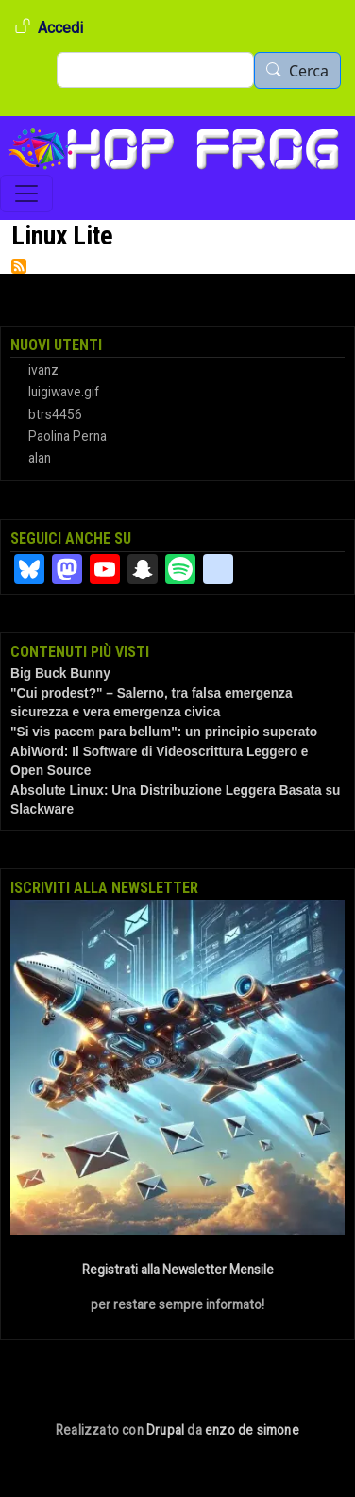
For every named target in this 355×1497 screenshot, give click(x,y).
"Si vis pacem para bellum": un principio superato (163, 732)
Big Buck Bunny (60, 673)
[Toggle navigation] (26, 193)
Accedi (60, 28)
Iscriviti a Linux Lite (18, 266)
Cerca (309, 70)
